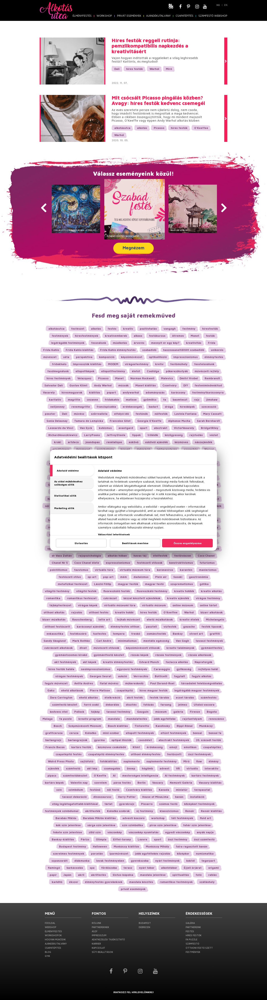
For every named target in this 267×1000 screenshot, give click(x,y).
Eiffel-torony (122, 839)
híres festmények (59, 378)
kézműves (181, 442)
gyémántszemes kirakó (71, 655)
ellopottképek (85, 371)
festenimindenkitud (208, 385)
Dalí (117, 69)
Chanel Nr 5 (60, 562)
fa (164, 399)
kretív (159, 364)
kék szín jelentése (68, 825)
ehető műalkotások (160, 619)
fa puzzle (65, 718)
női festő (113, 789)
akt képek (89, 662)
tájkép (95, 711)
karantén (186, 569)
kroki (57, 442)
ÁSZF (94, 931)
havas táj (140, 555)
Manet (119, 378)
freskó (135, 633)
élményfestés (213, 357)
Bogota (212, 711)
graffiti (215, 633)
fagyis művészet (56, 683)
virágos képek (87, 605)
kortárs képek (54, 782)
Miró (169, 69)
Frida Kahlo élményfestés (118, 350)
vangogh (170, 328)
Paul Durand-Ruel (162, 683)
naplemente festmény (161, 761)
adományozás (155, 392)
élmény (214, 761)
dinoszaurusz (102, 796)
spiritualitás (180, 874)
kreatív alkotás (211, 591)
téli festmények (182, 818)
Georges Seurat (100, 676)
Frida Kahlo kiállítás (79, 350)
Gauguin (143, 711)
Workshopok (53, 935)
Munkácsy (206, 726)
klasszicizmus (169, 811)
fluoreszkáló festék (116, 591)
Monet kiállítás (145, 385)
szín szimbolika (132, 825)
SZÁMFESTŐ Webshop (212, 15)
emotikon (190, 747)
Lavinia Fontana (185, 413)
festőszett (174, 754)
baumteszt (180, 399)
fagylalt (179, 676)
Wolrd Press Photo (61, 761)
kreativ (128, 328)
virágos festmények (69, 676)
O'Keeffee (201, 128)
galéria (178, 711)
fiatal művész (109, 683)
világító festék (86, 591)
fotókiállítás (108, 761)
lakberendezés (167, 449)
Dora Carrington (61, 697)
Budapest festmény (72, 846)
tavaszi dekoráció (74, 796)
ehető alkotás (88, 697)
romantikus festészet (82, 598)
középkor (183, 853)
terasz (127, 867)
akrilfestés (98, 874)
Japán (67, 874)
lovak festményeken (110, 860)
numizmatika (205, 853)
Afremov (178, 335)
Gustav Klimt (78, 385)
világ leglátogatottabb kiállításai (75, 804)
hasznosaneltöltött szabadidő (183, 350)
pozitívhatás (148, 328)
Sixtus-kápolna (123, 874)
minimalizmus (127, 640)
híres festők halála (61, 669)
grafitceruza (54, 733)
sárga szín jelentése (101, 825)
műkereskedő (134, 683)
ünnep (131, 768)
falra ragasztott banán (191, 846)
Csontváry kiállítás (139, 789)
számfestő (73, 768)
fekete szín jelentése (67, 832)
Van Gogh (182, 640)
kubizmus (105, 428)
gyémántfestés (211, 647)
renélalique (114, 442)
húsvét (125, 449)
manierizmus (208, 569)
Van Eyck (86, 428)
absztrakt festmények (174, 740)
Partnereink (193, 927)
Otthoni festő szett (199, 947)
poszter (50, 413)
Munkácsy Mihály (157, 846)
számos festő (168, 804)
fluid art (205, 818)
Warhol (154, 69)
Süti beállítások (102, 952)
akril (81, 874)
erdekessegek (132, 406)
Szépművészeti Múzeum (84, 726)
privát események (133, 889)
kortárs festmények (205, 775)
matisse (131, 399)
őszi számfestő (204, 839)
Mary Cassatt (212, 413)
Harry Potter (127, 796)
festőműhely (179, 364)
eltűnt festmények (173, 733)
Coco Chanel (206, 555)
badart (153, 406)
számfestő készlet (64, 704)
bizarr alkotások (211, 612)
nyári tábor (146, 867)
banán (179, 796)
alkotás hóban (117, 555)
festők (210, 335)
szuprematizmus (181, 584)
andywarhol (131, 392)
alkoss (138, 335)
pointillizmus (58, 569)
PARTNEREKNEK (100, 927)
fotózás (148, 704)
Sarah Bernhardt (208, 420)
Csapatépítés (184, 15)
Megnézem (133, 247)
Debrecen (144, 927)
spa (92, 867)
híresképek (187, 406)
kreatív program (89, 718)
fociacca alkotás (177, 662)
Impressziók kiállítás (87, 364)
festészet (77, 328)
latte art (104, 619)
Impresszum (99, 935)
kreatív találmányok (180, 647)
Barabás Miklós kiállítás (99, 818)
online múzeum (183, 605)
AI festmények (175, 775)
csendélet (145, 740)
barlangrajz (53, 740)
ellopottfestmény (113, 371)
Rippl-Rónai (185, 726)
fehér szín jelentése (197, 825)
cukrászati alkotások (58, 647)
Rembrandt (212, 378)
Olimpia (101, 839)
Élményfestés (82, 15)
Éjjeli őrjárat (193, 867)
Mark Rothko (81, 640)
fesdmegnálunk (58, 371)
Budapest (145, 923)
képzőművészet (131, 357)
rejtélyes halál (208, 669)
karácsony (178, 392)
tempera (119, 633)
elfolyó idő (121, 413)
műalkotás (120, 342)
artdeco (73, 442)
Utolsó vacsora (204, 704)
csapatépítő (125, 690)
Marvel (209, 449)
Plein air (161, 577)
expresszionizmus (118, 562)
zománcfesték (156, 633)
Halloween (100, 846)
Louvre (142, 839)
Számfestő (192, 943)
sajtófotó (86, 761)
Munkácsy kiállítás (126, 846)
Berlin (141, 782)
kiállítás (94, 392)
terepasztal (202, 789)
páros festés (122, 782)
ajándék (53, 768)
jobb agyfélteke (165, 718)
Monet (195, 335)
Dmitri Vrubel (189, 378)
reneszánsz (216, 718)
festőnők (142, 413)
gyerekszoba (140, 860)
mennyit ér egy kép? (165, 342)
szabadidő (149, 350)
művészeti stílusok (106, 647)
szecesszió (209, 406)
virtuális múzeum (154, 605)
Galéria (190, 923)
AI (114, 775)
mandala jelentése (153, 874)
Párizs (85, 839)
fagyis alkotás (201, 676)
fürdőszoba (109, 867)
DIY (185, 385)
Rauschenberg (82, 619)
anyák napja (205, 832)
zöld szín (95, 832)
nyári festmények (167, 860)
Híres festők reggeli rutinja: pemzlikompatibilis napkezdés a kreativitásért (150, 46)
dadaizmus (141, 577)
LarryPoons (92, 435)
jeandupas (92, 442)
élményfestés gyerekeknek (103, 882)
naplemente (131, 761)
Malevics (167, 378)
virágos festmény (208, 598)
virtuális (192, 768)
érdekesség (155, 747)
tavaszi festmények (209, 640)
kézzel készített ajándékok (141, 598)
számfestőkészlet (75, 775)
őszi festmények (199, 754)
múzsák (123, 385)
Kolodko (90, 733)
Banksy (178, 633)
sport (157, 839)
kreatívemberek (116, 335)
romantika (53, 598)
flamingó (54, 867)
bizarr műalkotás (53, 619)
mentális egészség (156, 640)
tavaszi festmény (118, 711)
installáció (197, 796)
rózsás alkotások (199, 655)
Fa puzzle (191, 939)
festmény (188, 328)
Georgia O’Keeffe (149, 420)
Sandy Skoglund (55, 640)
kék (219, 506)
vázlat (213, 435)
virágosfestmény (137, 364)
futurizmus (207, 562)
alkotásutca (122, 128)
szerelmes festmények (68, 853)
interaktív (211, 768)
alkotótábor (169, 867)
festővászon (182, 555)
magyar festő (154, 584)
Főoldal (50, 923)
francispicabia (106, 406)
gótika (204, 584)
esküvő (134, 442)
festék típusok (212, 626)
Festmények (193, 952)
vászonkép (114, 832)
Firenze (195, 711)
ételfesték (160, 555)
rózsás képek (140, 655)
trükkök (152, 435)
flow (199, 761)
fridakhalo (59, 364)
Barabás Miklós (65, 818)
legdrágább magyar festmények (196, 690)
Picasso (159, 128)
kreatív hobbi (124, 612)
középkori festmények (199, 804)
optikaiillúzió (158, 357)
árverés (139, 342)
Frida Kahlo (51, 350)
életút (136, 371)
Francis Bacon (55, 747)
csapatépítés (212, 747)
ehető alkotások (72, 690)
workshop (158, 818)
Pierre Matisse (100, 690)
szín (59, 789)
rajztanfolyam (192, 718)
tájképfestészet (60, 605)
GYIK (47, 956)
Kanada (164, 789)
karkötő (57, 882)
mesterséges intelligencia (140, 775)
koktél (190, 860)
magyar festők (128, 584)
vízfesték (170, 626)
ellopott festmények (140, 733)
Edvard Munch (149, 662)
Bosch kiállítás (118, 726)
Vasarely (49, 392)
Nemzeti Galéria (181, 782)
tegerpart (208, 860)
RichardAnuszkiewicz (62, 435)
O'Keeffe (100, 775)
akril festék (135, 697)
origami (213, 867)
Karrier (96, 943)
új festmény (144, 811)
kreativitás (193, 342)
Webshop (50, 927)
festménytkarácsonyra (208, 392)
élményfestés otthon (125, 626)
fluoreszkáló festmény (152, 591)
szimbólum (75, 789)
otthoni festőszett (57, 626)
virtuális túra (104, 569)
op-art (92, 577)
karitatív (55, 399)
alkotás (142, 128)
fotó (199, 874)
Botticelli (161, 676)
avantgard (125, 428)
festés (112, 328)
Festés (190, 931)
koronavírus (165, 569)
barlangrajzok (77, 740)
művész (79, 413)
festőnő (95, 789)
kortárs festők (81, 747)
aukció (122, 676)
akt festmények (65, 662)
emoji (173, 747)
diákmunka (81, 860)
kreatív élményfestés (118, 662)
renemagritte (80, 406)
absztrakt (160, 428)
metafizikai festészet (72, 584)
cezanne (92, 399)
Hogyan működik (55, 939)
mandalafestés (136, 718)
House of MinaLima (155, 796)
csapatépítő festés (69, 754)
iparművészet (119, 853)
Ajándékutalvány (158, 15)
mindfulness (61, 449)
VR (178, 768)
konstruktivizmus (181, 562)
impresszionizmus (185, 357)
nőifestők (161, 413)
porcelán (97, 853)
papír (53, 874)
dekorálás (112, 704)
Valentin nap (79, 782)
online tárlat (208, 605)
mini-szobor (111, 733)
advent (164, 768)
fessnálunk (98, 342)
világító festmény (57, 591)
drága (169, 406)
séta (66, 357)
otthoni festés (98, 612)
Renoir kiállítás (211, 811)
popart (111, 392)
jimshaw (212, 399)
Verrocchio (141, 676)
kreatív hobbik (184, 591)
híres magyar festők (154, 690)
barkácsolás (75, 867)
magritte (74, 399)
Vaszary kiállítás (210, 782)
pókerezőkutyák (177, 371)
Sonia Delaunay (57, 420)
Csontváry (169, 385)
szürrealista (99, 413)
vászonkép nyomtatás (143, 832)
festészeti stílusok (149, 562)
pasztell (151, 626)
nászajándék (203, 442)
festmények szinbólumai (61, 811)
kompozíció (106, 357)
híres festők (134, 69)
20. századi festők (208, 740)
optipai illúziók (121, 740)
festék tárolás (159, 697)
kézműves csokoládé (112, 747)
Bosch (58, 726)
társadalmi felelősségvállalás (201, 683)
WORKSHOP (104, 15)
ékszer (73, 882)
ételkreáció (112, 697)
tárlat (108, 804)
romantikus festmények (176, 882)
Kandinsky (163, 726)
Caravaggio (162, 669)
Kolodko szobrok (118, 811)
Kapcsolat (98, 947)
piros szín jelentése (163, 825)
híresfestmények (86, 335)
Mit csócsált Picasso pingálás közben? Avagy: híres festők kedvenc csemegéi (158, 100)
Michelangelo (215, 619)
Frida (211, 342)
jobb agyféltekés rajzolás (152, 853)
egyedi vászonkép (177, 832)
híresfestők (210, 328)
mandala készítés (141, 882)
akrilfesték (92, 811)
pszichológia (105, 449)
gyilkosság (183, 669)
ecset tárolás (185, 697)
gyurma (99, 740)
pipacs (52, 775)
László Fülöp (102, 584)
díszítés (131, 704)
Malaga (48, 718)
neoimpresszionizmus (95, 669)
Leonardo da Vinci (60, 428)
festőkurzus (157, 335)
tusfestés (99, 633)
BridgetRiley (209, 428)
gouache (189, 626)
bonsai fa (215, 733)
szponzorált (60, 860)
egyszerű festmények (132, 669)
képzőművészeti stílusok (143, 647)
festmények (60, 335)
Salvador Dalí (53, 385)
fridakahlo (112, 399)
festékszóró (78, 633)
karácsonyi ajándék (90, 626)
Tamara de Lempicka (88, 420)
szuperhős (191, 449)
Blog (48, 952)
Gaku (50, 690)
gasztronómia (198, 577)
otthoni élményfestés (145, 754)
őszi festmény (177, 839)
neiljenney (57, 406)
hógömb (147, 768)
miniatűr (182, 789)
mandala (114, 718)
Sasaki (177, 577)
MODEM (113, 364)
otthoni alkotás (54, 612)
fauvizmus (81, 569)
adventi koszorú (133, 818)
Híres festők (194, 935)
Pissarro (146, 804)
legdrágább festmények (67, 342)
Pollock (79, 711)
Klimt (136, 747)
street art (196, 633)
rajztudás (196, 435)
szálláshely (207, 882)
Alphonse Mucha (179, 420)
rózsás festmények (168, 655)
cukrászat (110, 598)
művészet (50, 357)
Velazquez (84, 378)
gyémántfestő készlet (109, 655)
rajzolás (76, 612)
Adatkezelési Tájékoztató (108, 939)
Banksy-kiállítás (63, 839)
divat (83, 647)
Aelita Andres (83, 683)
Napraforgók (203, 662)
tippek (136, 435)
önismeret (83, 449)
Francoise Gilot (120, 420)
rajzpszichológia (89, 555)
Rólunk (96, 923)
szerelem (100, 782)
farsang (165, 704)
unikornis (217, 350)
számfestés (209, 697)
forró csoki (91, 704)
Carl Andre (103, 640)
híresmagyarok (72, 392)
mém (123, 577)
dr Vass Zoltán (62, 555)
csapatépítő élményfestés (106, 754)
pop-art (108, 577)
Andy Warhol (103, 385)
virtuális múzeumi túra (119, 605)
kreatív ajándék (178, 598)
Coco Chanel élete (86, 562)
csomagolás (112, 768)
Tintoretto (142, 726)
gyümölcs (149, 399)
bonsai (197, 733)
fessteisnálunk (204, 364)
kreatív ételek (189, 619)
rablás (212, 874)
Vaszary (157, 782)
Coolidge (153, 371)
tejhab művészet (128, 619)
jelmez (182, 704)
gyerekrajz (126, 804)
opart (143, 428)
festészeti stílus (70, 577)
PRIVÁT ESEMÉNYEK (129, 15)
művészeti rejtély (207, 371)
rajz (196, 399)
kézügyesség (174, 435)
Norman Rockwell (142, 378)
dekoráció (143, 449)
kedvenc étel (59, 711)
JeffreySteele (116, 435)
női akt (50, 506)
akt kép (92, 768)
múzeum (161, 711)
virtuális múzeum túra (135, 569)
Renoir (189, 811)
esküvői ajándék (156, 442)
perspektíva (84, 357)
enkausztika (55, 633)
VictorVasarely (184, 428)
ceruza (73, 733)
